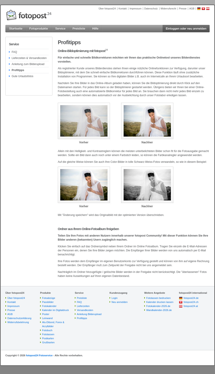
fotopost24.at (191, 306)
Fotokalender (49, 306)
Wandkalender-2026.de (159, 310)
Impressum (135, 8)
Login (115, 298)
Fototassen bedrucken (158, 298)
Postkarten (48, 338)
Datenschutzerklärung (19, 318)
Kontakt (122, 8)
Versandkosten (85, 310)
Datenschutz (151, 8)
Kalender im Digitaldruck (55, 310)
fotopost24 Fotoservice (39, 355)
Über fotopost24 (107, 8)
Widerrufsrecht (168, 8)
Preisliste (82, 298)
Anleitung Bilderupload (89, 314)
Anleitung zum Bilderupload (28, 64)
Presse (183, 8)
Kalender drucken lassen (159, 302)
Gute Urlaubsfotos (22, 76)
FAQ (14, 52)
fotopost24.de (191, 298)
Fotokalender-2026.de (158, 306)
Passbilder (48, 302)
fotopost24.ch (191, 302)
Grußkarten (48, 342)
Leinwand (47, 318)
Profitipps (18, 70)
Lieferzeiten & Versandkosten (29, 58)
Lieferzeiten (83, 306)
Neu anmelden (120, 302)
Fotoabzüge (48, 298)
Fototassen (48, 334)
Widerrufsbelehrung (18, 322)
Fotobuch (47, 330)
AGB (191, 8)
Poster (45, 314)
